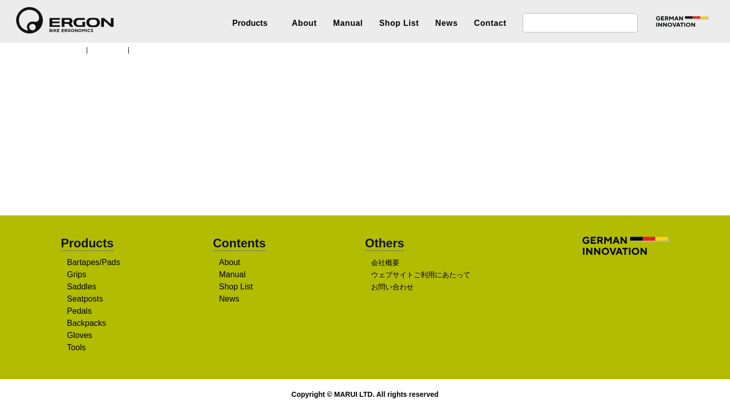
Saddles (82, 287)
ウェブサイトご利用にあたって (420, 276)
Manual (348, 23)
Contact (490, 23)
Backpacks (86, 324)
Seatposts (86, 299)
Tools (77, 348)
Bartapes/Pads (94, 263)
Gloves (79, 336)
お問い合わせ (392, 288)
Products (111, 50)
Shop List (399, 23)
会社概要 (385, 263)
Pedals (79, 312)
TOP (73, 50)
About (304, 23)
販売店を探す (361, 173)
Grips (77, 275)
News (446, 23)
